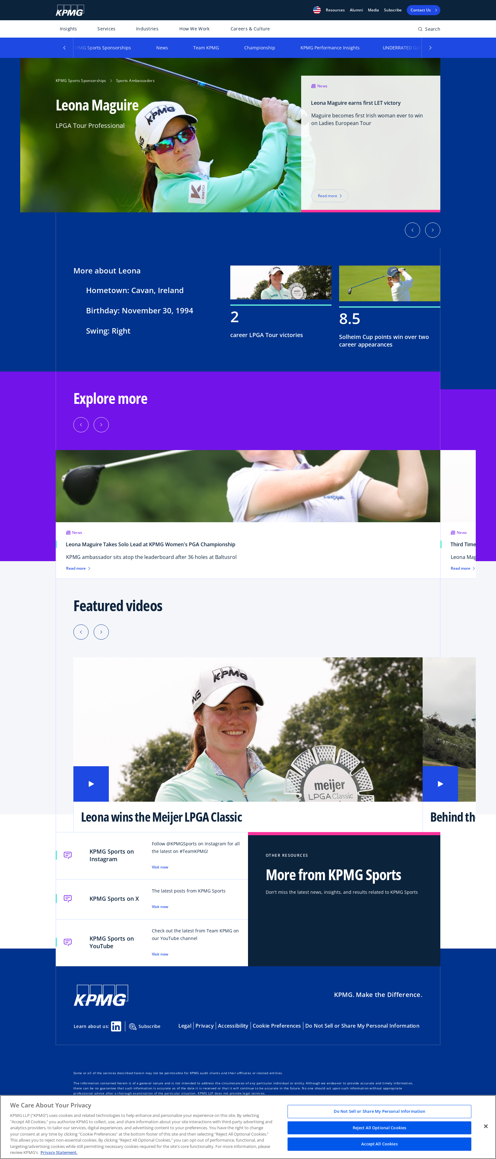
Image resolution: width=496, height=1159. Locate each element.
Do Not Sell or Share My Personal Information (362, 1025)
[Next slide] (101, 632)
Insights (68, 29)
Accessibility (233, 1025)
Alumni (356, 10)
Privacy (204, 1025)
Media (373, 10)
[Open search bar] (429, 30)
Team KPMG (206, 48)
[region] (248, 1127)
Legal (184, 1025)
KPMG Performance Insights (330, 48)
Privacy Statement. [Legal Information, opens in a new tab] (59, 1152)
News (162, 48)
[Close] (486, 1126)
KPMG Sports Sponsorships (102, 48)
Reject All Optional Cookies (379, 1128)
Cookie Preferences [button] (277, 1025)
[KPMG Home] (70, 10)
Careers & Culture (250, 29)
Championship (259, 48)
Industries (147, 29)
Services (106, 29)
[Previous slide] (81, 632)
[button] (317, 10)
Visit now (160, 867)
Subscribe (393, 10)
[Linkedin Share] (116, 1026)
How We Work (194, 29)
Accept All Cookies (379, 1144)
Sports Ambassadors (135, 80)
